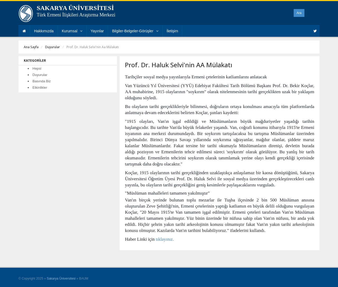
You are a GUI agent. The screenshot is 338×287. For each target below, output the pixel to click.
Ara (299, 13)
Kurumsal (72, 31)
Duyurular (52, 47)
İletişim (172, 31)
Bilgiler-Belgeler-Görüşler (135, 31)
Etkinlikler (39, 87)
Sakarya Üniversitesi (61, 278)
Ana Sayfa (31, 47)
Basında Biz (41, 81)
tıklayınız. (165, 239)
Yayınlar (97, 31)
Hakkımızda (44, 31)
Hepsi (36, 68)
